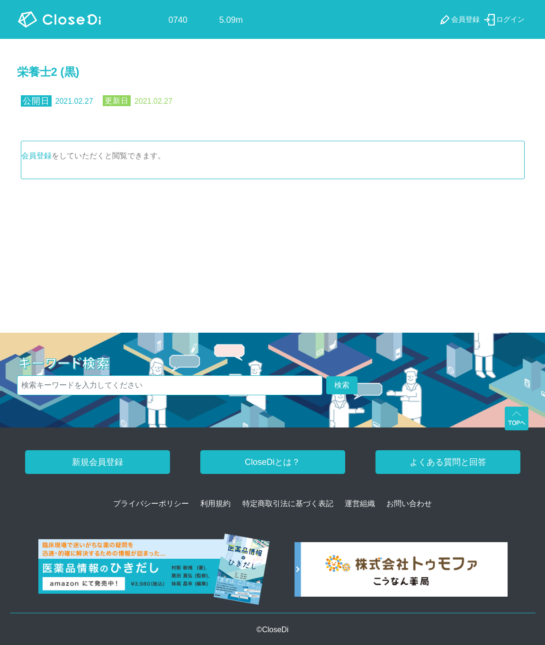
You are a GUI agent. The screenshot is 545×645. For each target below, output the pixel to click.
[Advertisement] (273, 250)
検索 (341, 385)
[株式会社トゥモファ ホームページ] (401, 573)
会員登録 (36, 156)
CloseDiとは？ (272, 462)
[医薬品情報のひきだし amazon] (154, 573)
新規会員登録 (97, 462)
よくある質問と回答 (448, 462)
